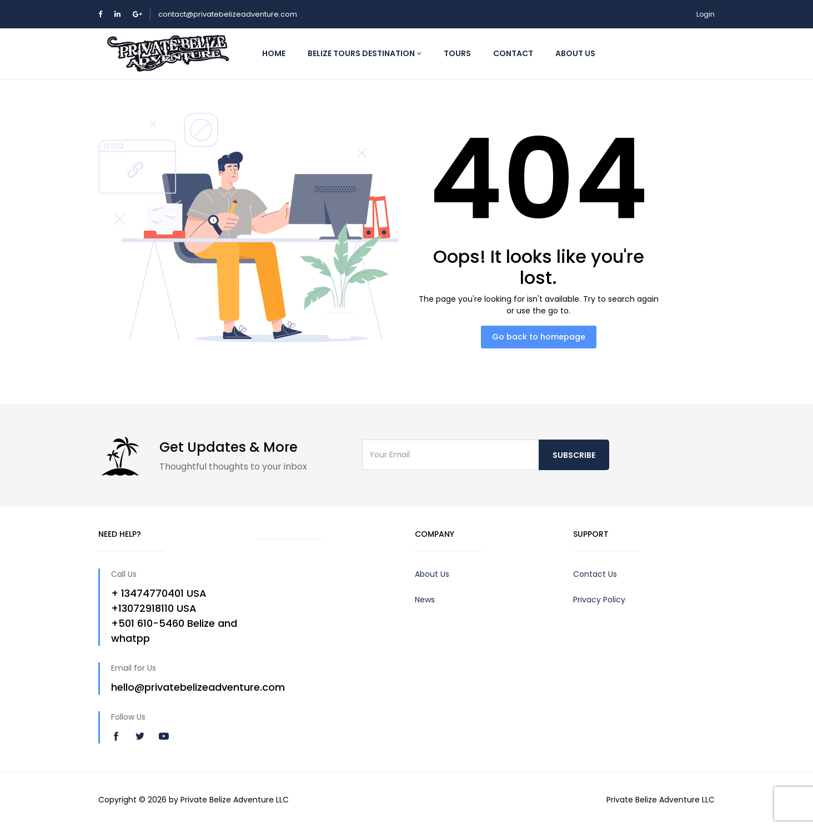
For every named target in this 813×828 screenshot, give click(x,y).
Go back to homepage (538, 336)
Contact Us (595, 574)
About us (575, 53)
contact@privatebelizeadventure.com (227, 14)
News (425, 599)
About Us (432, 574)
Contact (513, 53)
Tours (457, 53)
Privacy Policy (599, 599)
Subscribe (574, 455)
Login (705, 14)
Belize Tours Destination (364, 53)
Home (273, 53)
